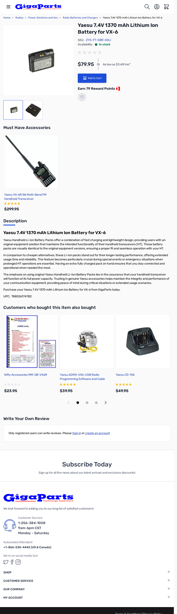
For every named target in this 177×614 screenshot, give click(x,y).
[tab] (15, 222)
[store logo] (38, 6)
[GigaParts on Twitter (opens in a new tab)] (5, 562)
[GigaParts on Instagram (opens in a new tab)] (18, 562)
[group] (90, 52)
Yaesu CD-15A (125, 375)
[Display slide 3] (96, 402)
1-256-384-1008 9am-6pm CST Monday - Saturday (33, 528)
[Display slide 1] (77, 402)
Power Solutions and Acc (43, 17)
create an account (97, 433)
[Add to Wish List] (82, 97)
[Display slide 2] (87, 402)
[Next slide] (105, 402)
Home (7, 17)
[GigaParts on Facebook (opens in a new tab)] (12, 562)
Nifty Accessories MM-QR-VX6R (25, 375)
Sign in (76, 433)
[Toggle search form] (147, 7)
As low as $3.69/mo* (116, 64)
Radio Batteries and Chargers (80, 17)
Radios (19, 17)
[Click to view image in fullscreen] (38, 60)
